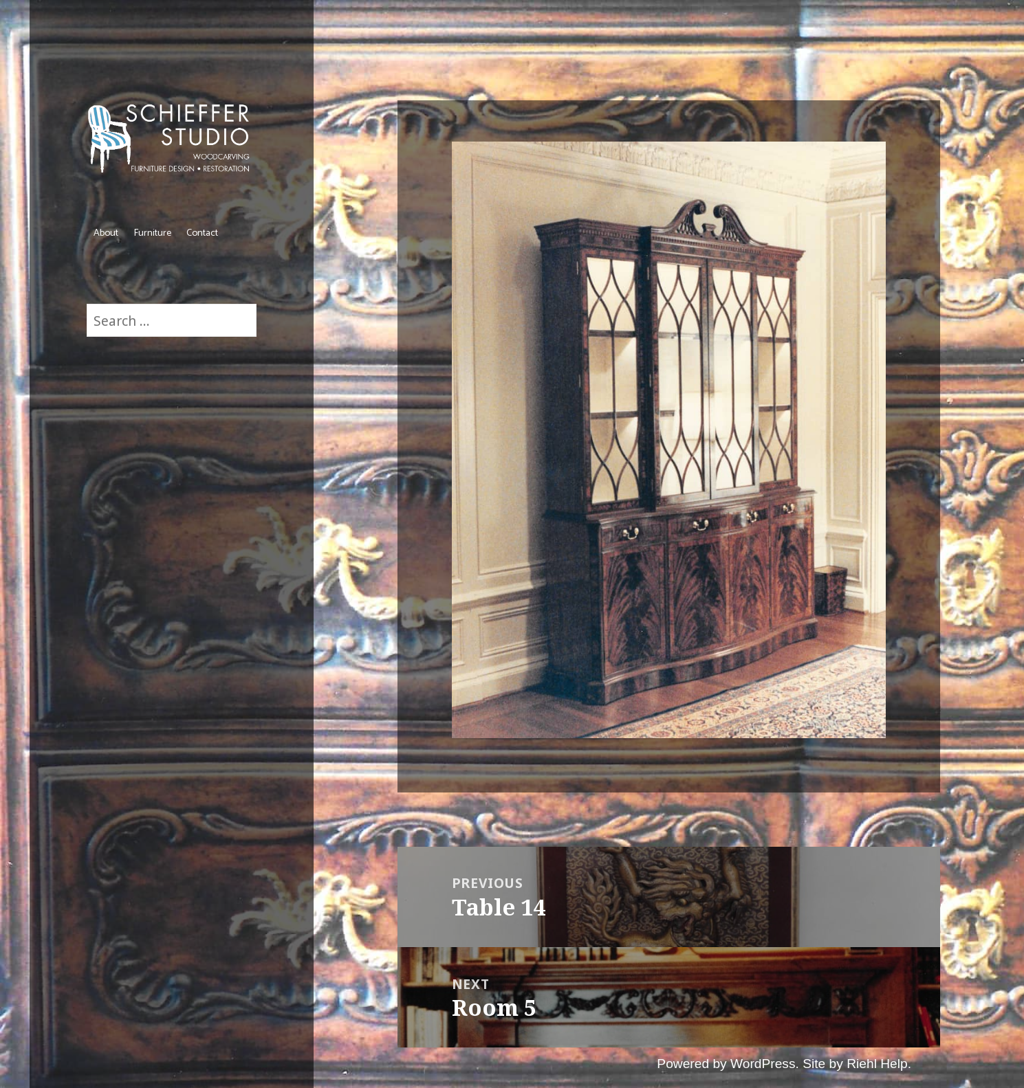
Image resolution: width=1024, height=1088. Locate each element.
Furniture (152, 233)
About (106, 233)
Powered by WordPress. (728, 1063)
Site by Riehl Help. (857, 1063)
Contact (202, 233)
